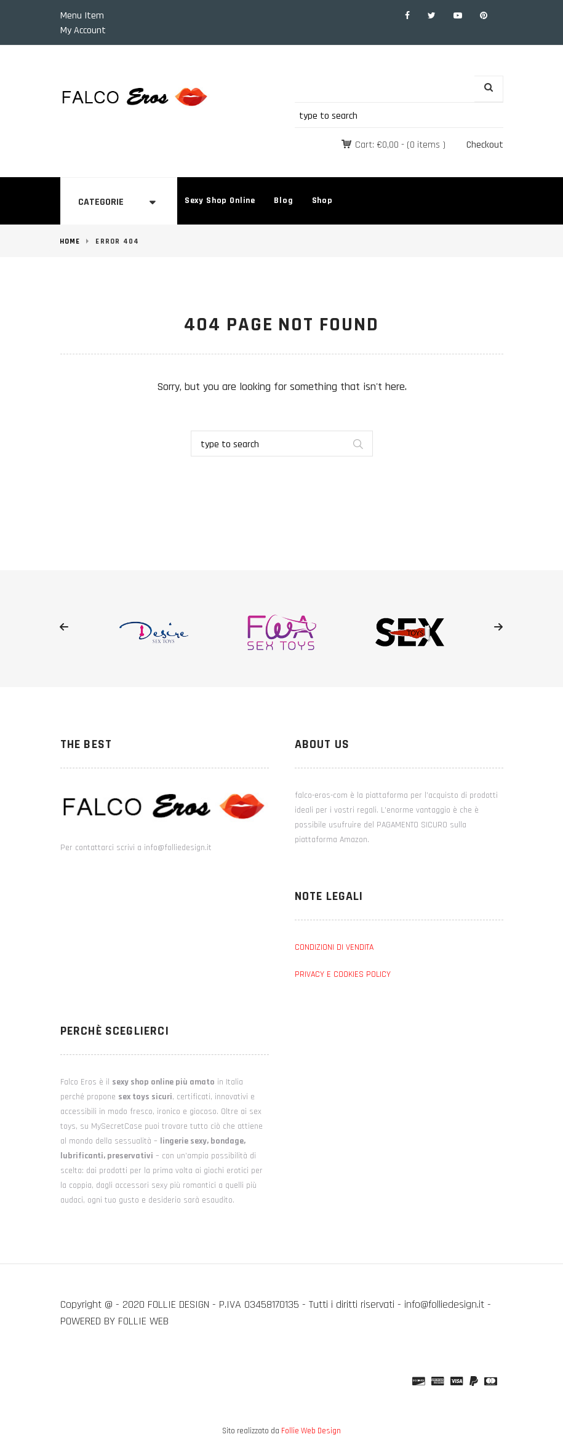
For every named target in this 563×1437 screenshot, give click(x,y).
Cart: (377, 144)
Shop (322, 200)
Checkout (484, 144)
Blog (283, 200)
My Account (83, 30)
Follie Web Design (311, 1431)
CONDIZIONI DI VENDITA (334, 947)
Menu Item (82, 15)
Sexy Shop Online (220, 200)
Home (70, 241)
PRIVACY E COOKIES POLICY (343, 974)
